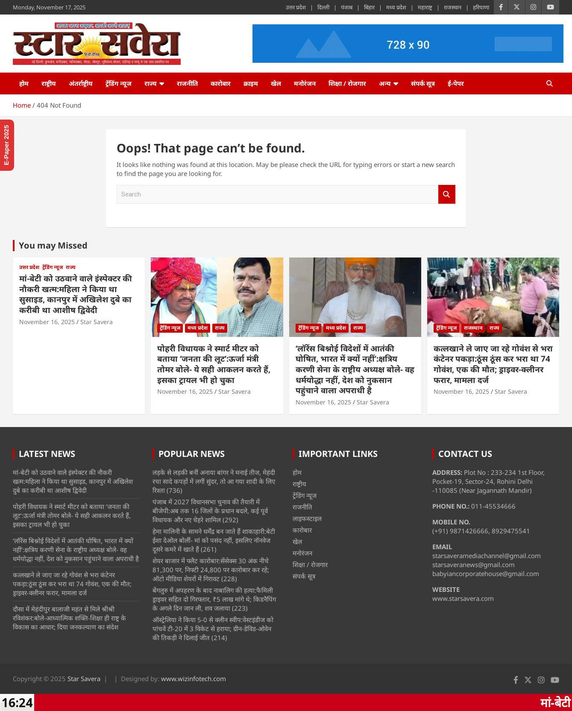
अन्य (385, 83)
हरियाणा (481, 7)
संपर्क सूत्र (423, 83)
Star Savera (96, 322)
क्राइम (250, 83)
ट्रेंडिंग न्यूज (119, 83)
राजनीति (187, 83)
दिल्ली (323, 7)
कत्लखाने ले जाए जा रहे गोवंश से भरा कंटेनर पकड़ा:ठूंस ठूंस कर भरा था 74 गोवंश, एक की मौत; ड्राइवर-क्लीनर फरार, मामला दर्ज (493, 364)
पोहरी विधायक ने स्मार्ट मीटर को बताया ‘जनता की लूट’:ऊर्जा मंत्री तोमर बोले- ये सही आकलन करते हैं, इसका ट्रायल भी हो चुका (213, 364)
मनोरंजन (305, 83)
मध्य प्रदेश (396, 7)
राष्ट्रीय (48, 83)
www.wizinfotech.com (193, 678)
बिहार (369, 7)
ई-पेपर (456, 83)
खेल (276, 83)
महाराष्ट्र (425, 7)
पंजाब (346, 7)
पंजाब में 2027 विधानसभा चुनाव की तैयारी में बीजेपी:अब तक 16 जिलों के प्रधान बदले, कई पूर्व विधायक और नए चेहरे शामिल (210, 510)
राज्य (150, 83)
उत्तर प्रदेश (296, 7)
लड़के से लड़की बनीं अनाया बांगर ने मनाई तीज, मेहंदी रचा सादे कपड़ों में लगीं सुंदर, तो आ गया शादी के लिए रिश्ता (214, 481)
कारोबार (221, 83)
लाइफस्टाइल (307, 518)
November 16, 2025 (47, 322)
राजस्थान (452, 7)
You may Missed (53, 245)
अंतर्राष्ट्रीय (81, 83)
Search (446, 194)
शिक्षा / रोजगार (347, 83)
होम (24, 83)
